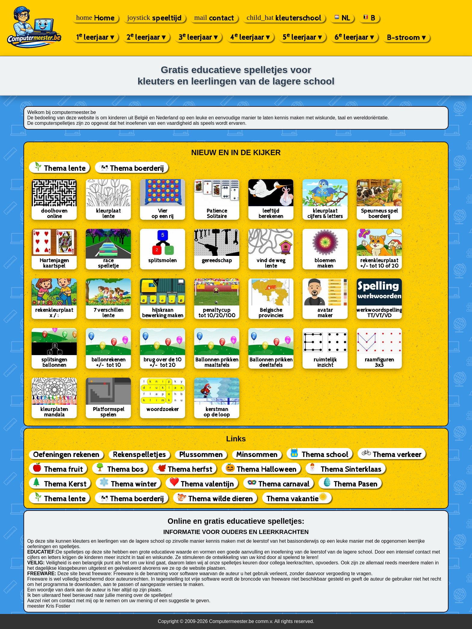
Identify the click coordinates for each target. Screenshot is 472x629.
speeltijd (154, 18)
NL (342, 18)
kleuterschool (284, 18)
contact (214, 18)
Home (95, 18)
